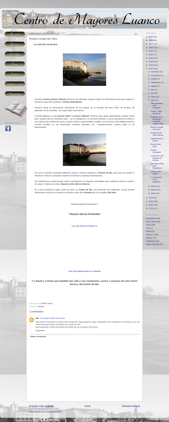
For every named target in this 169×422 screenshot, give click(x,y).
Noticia (149, 231)
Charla (148, 225)
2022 (151, 51)
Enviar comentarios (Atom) (51, 412)
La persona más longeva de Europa (157, 158)
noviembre (155, 75)
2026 (151, 37)
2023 (151, 47)
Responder (40, 331)
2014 (151, 205)
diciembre (155, 72)
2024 (151, 44)
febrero (154, 190)
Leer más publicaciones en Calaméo (84, 271)
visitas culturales (152, 244)
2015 (151, 201)
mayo (153, 97)
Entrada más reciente (41, 406)
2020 (151, 58)
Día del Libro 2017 (156, 145)
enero (153, 193)
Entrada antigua (131, 406)
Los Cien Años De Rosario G (84, 226)
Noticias (41, 306)
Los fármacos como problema (156, 179)
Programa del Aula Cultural (157, 134)
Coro (148, 228)
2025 (151, 40)
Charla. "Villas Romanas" (156, 112)
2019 (151, 62)
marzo (154, 186)
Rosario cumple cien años (157, 128)
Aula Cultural (151, 222)
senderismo (150, 241)
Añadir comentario (38, 336)
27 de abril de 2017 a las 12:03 (52, 318)
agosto (154, 86)
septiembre (156, 82)
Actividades (150, 218)
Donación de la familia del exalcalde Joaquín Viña (157, 120)
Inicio (88, 406)
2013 (151, 208)
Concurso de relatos (156, 173)
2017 (151, 69)
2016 (151, 198)
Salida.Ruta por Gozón (157, 140)
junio (153, 93)
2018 (151, 65)
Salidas (149, 238)
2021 (151, 54)
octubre (154, 79)
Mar (37, 318)
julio (153, 90)
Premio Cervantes (156, 151)
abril (153, 100)
